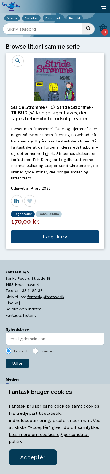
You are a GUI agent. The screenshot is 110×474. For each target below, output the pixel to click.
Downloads (53, 18)
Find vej (13, 303)
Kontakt (74, 18)
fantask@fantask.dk (45, 297)
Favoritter (31, 18)
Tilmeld (20, 351)
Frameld (47, 351)
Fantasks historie (21, 315)
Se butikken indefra (23, 309)
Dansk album (49, 214)
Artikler (12, 18)
